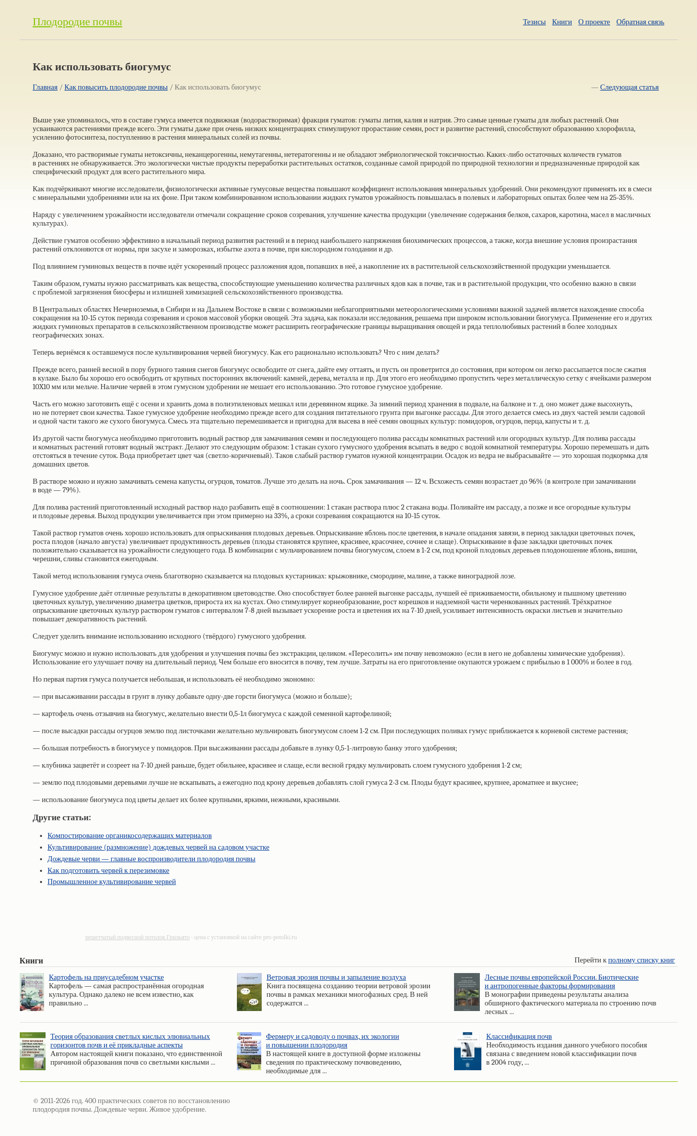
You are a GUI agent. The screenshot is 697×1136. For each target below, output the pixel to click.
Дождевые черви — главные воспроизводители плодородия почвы (152, 859)
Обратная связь (641, 22)
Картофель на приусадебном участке (106, 977)
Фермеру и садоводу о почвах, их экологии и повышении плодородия (332, 1040)
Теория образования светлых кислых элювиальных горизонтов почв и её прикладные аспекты (130, 1040)
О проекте (594, 22)
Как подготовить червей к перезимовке (109, 870)
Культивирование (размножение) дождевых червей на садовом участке (158, 847)
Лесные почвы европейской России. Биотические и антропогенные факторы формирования (562, 981)
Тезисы (534, 22)
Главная (45, 87)
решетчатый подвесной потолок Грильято (138, 937)
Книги (562, 22)
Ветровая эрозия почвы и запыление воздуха (336, 977)
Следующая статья (629, 87)
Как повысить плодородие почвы (116, 87)
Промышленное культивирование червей (112, 881)
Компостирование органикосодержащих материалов (130, 835)
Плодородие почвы (77, 21)
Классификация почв (519, 1036)
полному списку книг (641, 960)
